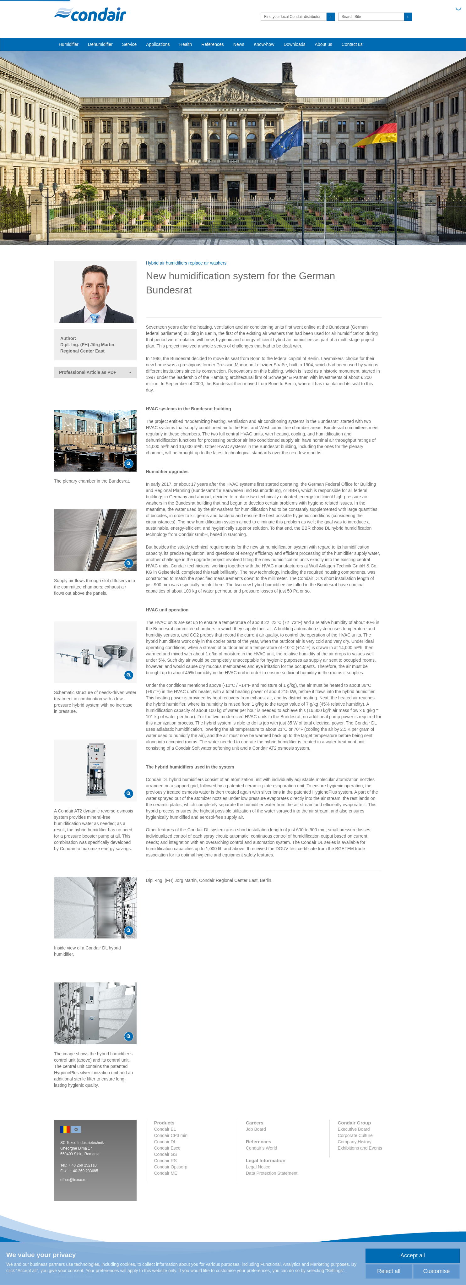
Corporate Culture (355, 1135)
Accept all (412, 1255)
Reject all (388, 1271)
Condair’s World (261, 1148)
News (238, 44)
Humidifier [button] (69, 44)
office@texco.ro (73, 1180)
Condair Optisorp (170, 1166)
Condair (90, 14)
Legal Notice (258, 1166)
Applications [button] (158, 44)
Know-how (264, 44)
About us (323, 44)
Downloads (294, 44)
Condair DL (165, 1141)
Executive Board (354, 1129)
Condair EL (165, 1129)
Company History (354, 1141)
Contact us (352, 44)
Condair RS (165, 1160)
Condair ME (165, 1173)
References (212, 44)
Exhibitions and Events (360, 1148)
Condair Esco (167, 1148)
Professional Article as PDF (95, 372)
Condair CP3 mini (171, 1135)
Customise (436, 1271)
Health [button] (185, 44)
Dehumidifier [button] (100, 44)
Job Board (256, 1129)
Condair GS (165, 1154)
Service (129, 44)
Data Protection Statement (271, 1173)
